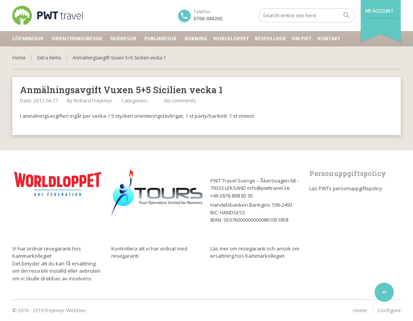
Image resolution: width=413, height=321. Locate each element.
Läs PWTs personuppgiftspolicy (345, 188)
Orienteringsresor (76, 38)
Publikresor (160, 38)
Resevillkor (270, 38)
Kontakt (328, 38)
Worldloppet (231, 38)
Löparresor (27, 38)
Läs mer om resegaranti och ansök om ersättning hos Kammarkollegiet (254, 252)
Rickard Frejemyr (93, 100)
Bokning (196, 38)
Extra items (49, 57)
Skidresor (123, 38)
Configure (389, 310)
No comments (180, 100)
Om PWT (302, 38)
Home (19, 57)
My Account (379, 11)
